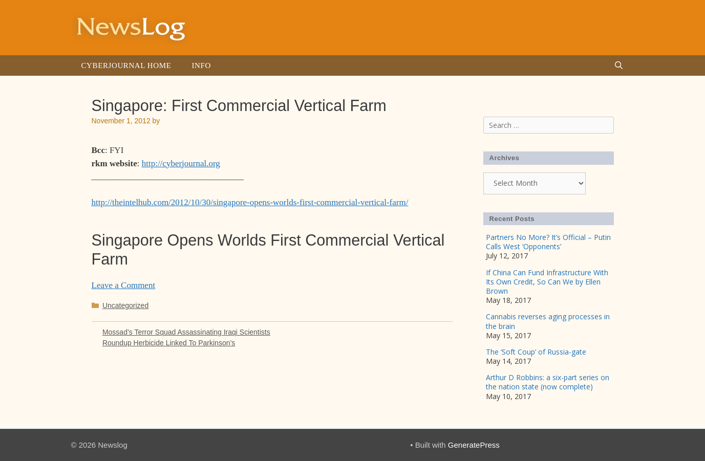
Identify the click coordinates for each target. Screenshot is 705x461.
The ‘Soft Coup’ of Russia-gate (536, 352)
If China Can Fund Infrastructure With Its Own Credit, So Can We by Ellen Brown (547, 282)
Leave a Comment (124, 285)
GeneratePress (474, 445)
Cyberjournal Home (126, 65)
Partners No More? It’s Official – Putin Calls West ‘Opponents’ (548, 241)
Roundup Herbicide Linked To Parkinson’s (168, 343)
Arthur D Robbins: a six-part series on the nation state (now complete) (547, 381)
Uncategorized (125, 305)
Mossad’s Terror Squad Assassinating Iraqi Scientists (186, 332)
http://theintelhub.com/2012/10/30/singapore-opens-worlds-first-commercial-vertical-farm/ (250, 202)
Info (200, 65)
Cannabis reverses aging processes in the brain (548, 321)
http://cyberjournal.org (181, 163)
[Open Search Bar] (619, 65)
